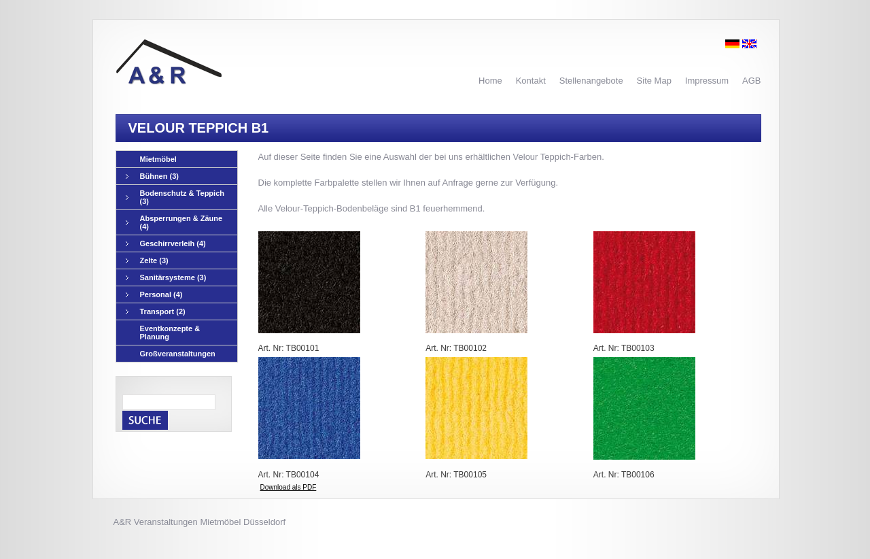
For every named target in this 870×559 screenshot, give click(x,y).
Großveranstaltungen (177, 354)
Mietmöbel (158, 159)
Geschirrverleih (166, 243)
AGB (751, 80)
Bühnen (152, 176)
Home (490, 80)
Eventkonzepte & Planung (170, 332)
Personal (154, 294)
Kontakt (531, 80)
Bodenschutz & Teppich (175, 197)
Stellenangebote (591, 80)
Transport (156, 311)
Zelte (147, 260)
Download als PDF (288, 487)
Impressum (707, 80)
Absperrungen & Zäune (174, 222)
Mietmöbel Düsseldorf (242, 522)
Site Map (654, 80)
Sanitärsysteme (166, 277)
